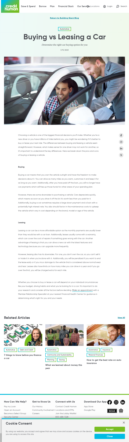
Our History (37, 406)
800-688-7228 (61, 417)
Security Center (11, 417)
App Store (88, 406)
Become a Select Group (15, 413)
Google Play (89, 410)
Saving (62, 360)
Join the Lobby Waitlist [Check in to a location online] (65, 413)
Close (109, 436)
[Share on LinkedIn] (121, 148)
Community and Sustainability (59, 355)
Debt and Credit (26, 350)
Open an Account (12, 410)
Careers (35, 413)
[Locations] (92, 6)
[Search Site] (121, 6)
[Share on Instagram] (121, 142)
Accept (109, 429)
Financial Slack (66, 6)
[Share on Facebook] (121, 135)
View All (121, 317)
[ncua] (112, 411)
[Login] (107, 6)
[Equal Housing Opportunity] (121, 411)
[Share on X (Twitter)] (121, 155)
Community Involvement (43, 410)
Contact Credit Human (66, 406)
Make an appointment (82, 290)
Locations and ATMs (64, 410)
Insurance (106, 350)
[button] (123, 422)
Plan (52, 6)
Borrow (42, 6)
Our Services (83, 6)
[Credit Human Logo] (10, 6)
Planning (50, 360)
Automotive (64, 29)
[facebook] (109, 402)
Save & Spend (28, 6)
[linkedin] (122, 402)
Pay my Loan (10, 406)
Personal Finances (96, 355)
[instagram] (116, 402)
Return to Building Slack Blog (64, 18)
